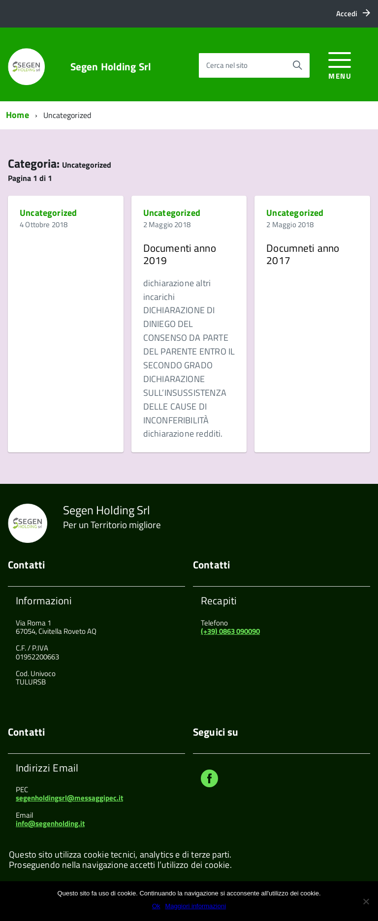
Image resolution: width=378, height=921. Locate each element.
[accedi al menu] (339, 64)
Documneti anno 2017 (302, 253)
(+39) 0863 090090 (230, 631)
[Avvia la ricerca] (297, 65)
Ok (156, 906)
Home (17, 114)
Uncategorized (48, 212)
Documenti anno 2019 (179, 253)
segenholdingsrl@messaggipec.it (69, 797)
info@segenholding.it (50, 823)
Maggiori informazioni (195, 906)
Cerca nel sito (227, 65)
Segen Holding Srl (111, 66)
